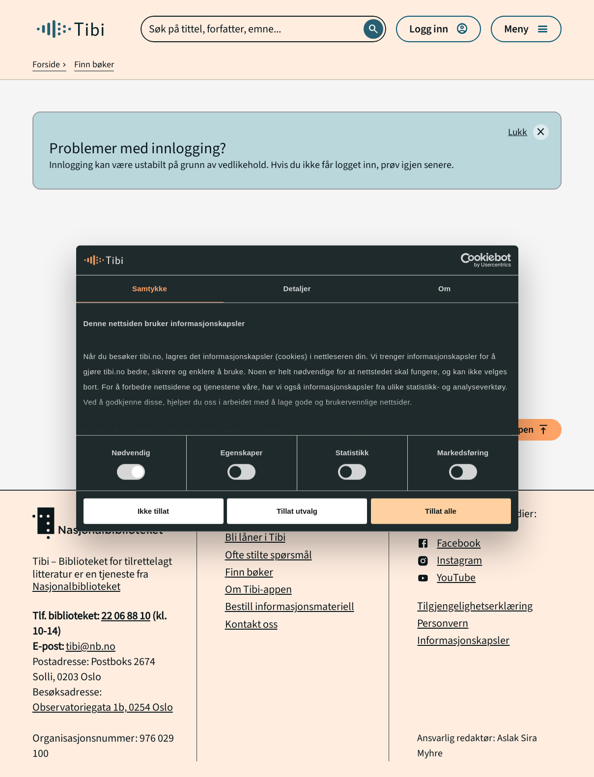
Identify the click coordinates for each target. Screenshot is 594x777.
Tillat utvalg (297, 511)
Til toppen (520, 430)
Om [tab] (444, 288)
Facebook (449, 543)
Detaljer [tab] (297, 288)
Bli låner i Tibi (255, 537)
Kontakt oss (251, 624)
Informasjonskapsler (463, 641)
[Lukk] (528, 132)
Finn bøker (94, 64)
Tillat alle (440, 511)
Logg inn (438, 29)
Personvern (442, 623)
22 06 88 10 (125, 616)
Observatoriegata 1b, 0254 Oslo (102, 707)
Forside (49, 64)
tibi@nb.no (90, 646)
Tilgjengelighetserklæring (475, 606)
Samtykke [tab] (149, 288)
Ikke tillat (153, 511)
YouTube (446, 578)
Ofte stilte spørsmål (268, 555)
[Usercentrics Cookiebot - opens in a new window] (468, 260)
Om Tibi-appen (258, 589)
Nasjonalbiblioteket (76, 586)
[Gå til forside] (70, 29)
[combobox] (263, 29)
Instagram (449, 561)
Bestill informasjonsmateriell (289, 606)
